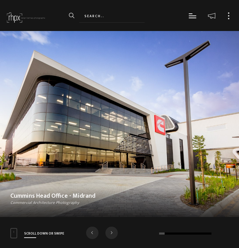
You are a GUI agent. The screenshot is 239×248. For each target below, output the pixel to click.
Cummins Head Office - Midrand (52, 196)
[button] (92, 233)
